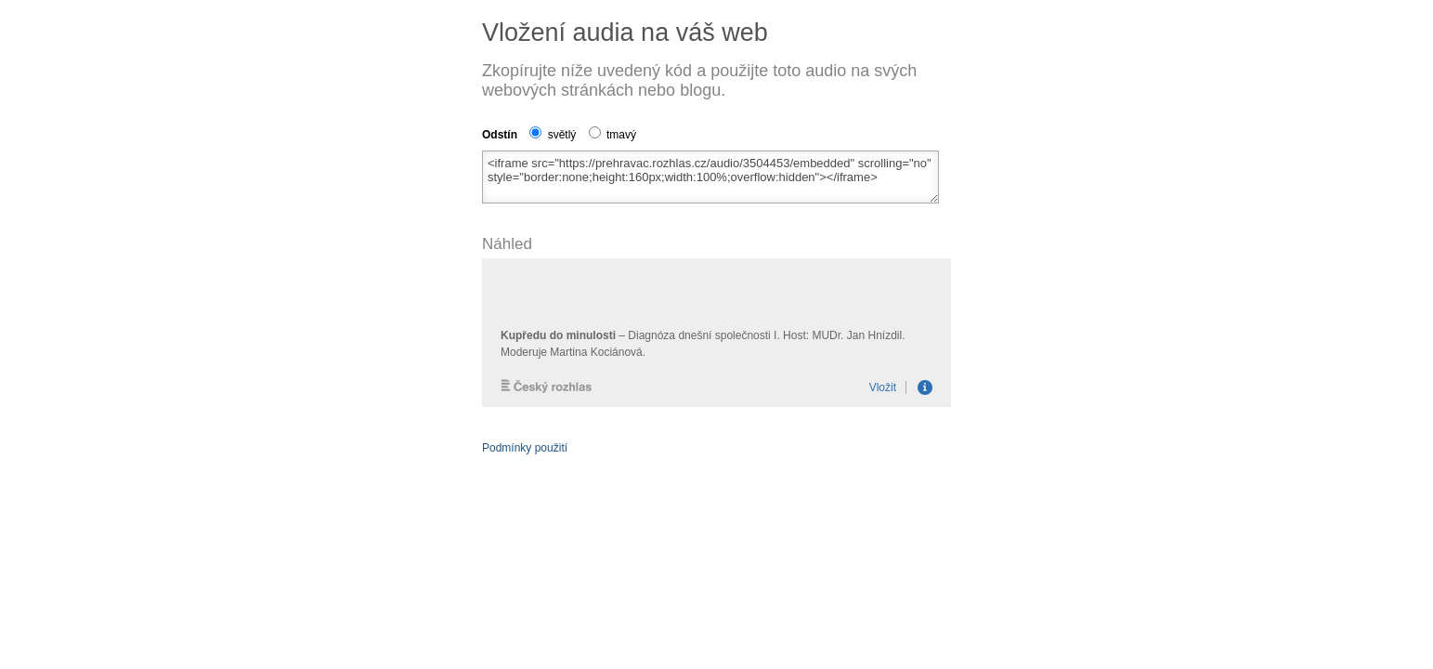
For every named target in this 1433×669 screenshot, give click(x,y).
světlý (552, 134)
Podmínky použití (524, 447)
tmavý (612, 134)
